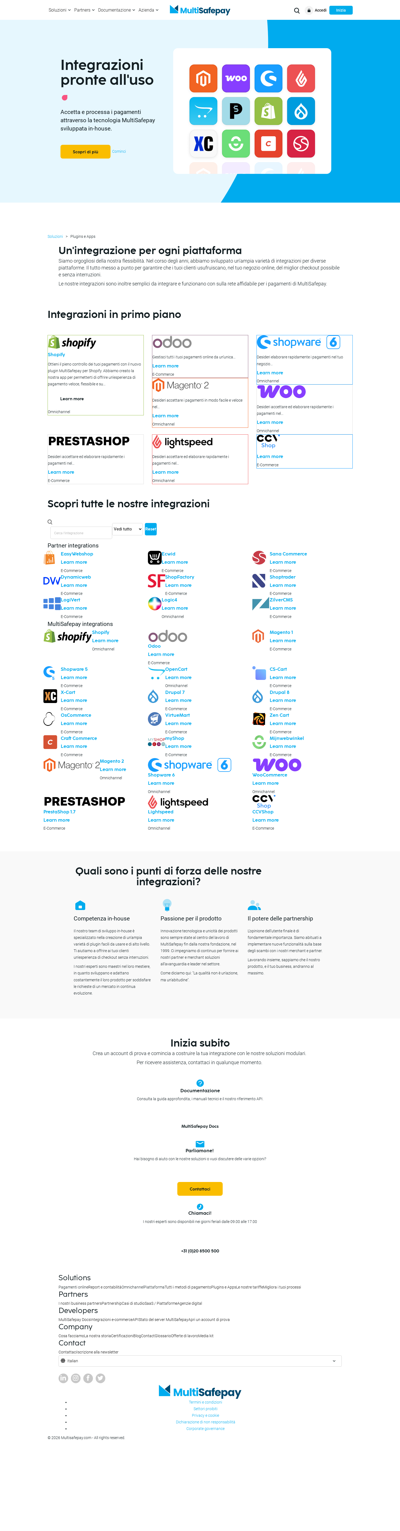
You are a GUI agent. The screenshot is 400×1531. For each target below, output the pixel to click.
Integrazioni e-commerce (111, 1319)
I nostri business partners (80, 1303)
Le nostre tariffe (249, 1287)
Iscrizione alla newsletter (97, 1352)
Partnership (112, 1303)
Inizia (341, 10)
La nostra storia (97, 1336)
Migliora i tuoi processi (282, 1287)
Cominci (119, 151)
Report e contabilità (105, 1287)
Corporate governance (205, 1428)
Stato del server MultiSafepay (163, 1319)
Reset (150, 529)
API (136, 1319)
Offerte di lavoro (184, 1336)
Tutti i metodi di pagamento (188, 1287)
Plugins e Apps (223, 1287)
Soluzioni (58, 10)
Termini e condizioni (205, 1402)
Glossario (163, 1336)
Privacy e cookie (205, 1415)
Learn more (72, 399)
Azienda (146, 10)
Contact (148, 1336)
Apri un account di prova (209, 1319)
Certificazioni (122, 1336)
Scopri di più (85, 152)
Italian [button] (72, 1361)
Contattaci (200, 1189)
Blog (137, 1336)
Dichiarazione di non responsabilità (205, 1422)
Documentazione (114, 10)
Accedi (321, 10)
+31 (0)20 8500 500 (200, 1251)
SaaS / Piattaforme (161, 1303)
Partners (82, 10)
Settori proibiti (205, 1409)
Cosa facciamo (71, 1336)
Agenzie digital (189, 1303)
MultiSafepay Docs (200, 1126)
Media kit (206, 1336)
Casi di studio (133, 1303)
